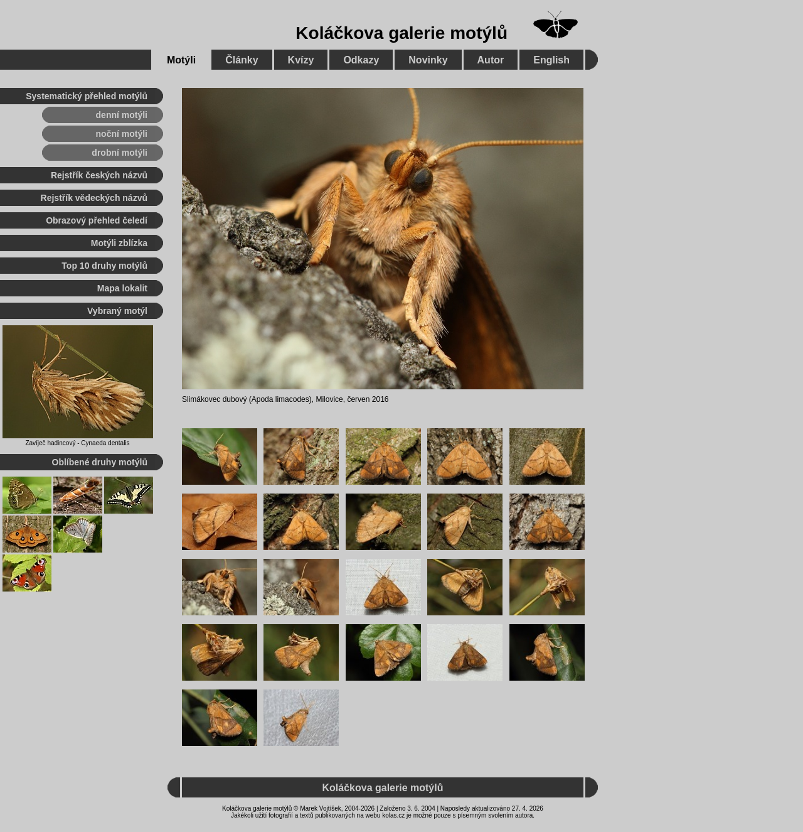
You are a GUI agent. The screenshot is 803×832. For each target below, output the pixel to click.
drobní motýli (119, 153)
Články (241, 60)
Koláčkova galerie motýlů (401, 33)
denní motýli (121, 115)
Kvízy (301, 60)
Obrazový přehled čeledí (96, 220)
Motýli (181, 60)
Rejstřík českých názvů (99, 175)
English (551, 60)
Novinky (427, 60)
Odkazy (361, 60)
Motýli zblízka (119, 243)
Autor (490, 60)
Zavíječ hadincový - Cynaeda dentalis (77, 443)
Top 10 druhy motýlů (104, 266)
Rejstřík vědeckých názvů (94, 198)
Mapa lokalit (122, 288)
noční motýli (121, 134)
